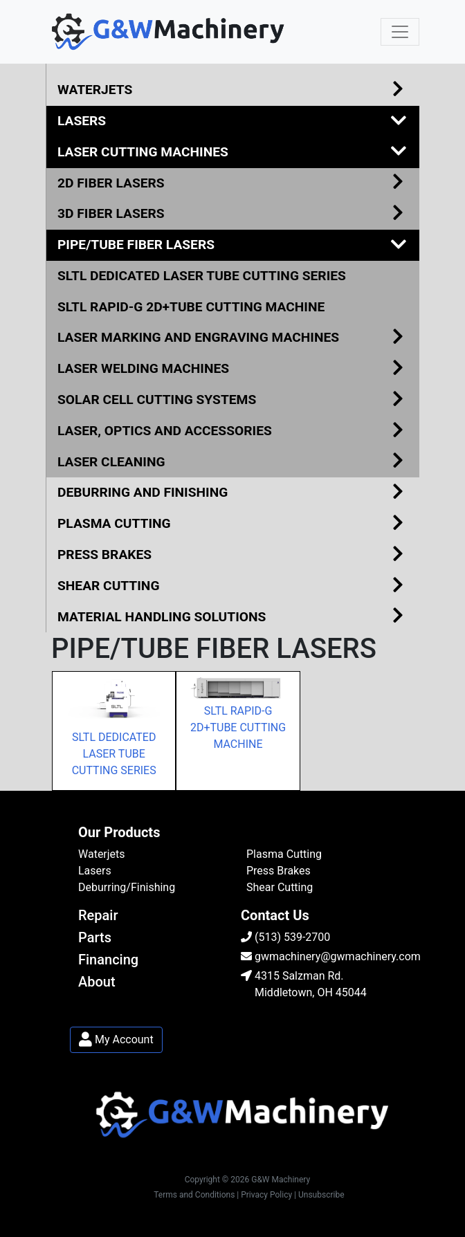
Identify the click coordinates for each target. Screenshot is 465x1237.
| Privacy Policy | (266, 1195)
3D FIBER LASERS (232, 214)
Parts (94, 937)
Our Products (119, 832)
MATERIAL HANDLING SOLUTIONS (232, 617)
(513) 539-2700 (285, 937)
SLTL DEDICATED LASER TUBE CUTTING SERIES (201, 276)
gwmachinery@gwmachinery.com (331, 956)
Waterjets (101, 854)
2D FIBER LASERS (232, 184)
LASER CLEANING (232, 462)
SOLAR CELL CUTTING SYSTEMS (232, 400)
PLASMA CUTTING (232, 524)
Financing (108, 959)
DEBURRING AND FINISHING (232, 493)
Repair (98, 915)
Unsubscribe (321, 1195)
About (97, 981)
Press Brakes (278, 870)
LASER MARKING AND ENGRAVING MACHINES (232, 338)
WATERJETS (232, 90)
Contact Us (275, 915)
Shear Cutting (279, 887)
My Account (116, 1039)
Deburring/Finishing (126, 887)
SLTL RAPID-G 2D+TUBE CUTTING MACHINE (191, 307)
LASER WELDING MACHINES (232, 369)
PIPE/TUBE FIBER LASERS (232, 245)
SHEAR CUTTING (232, 586)
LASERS (232, 121)
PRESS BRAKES (232, 555)
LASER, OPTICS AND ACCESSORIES (232, 431)
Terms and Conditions (194, 1195)
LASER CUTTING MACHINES (232, 153)
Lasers (94, 870)
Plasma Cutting (284, 854)
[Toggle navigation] (400, 32)
